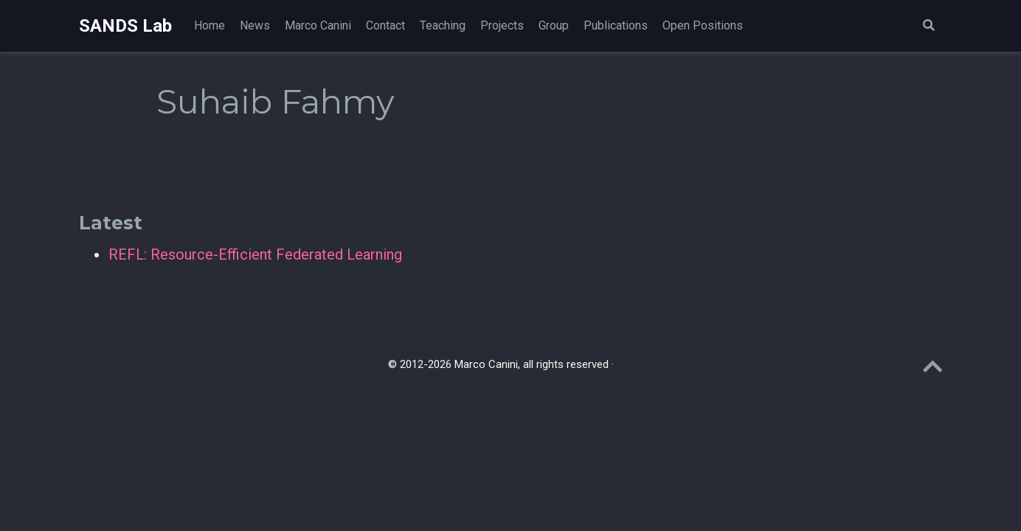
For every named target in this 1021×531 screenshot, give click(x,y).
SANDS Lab (125, 25)
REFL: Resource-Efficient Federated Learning (255, 254)
